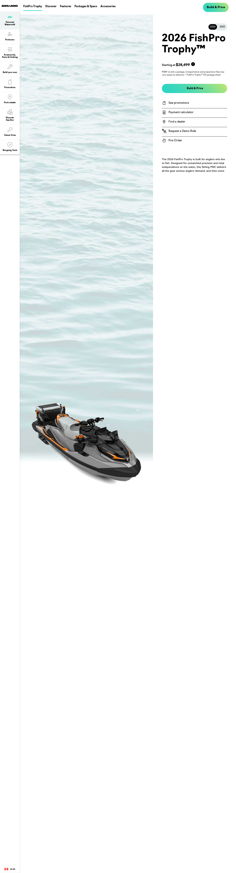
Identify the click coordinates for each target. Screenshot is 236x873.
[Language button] (10, 869)
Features (65, 6)
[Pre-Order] (194, 140)
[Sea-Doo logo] (9, 6)
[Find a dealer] (194, 122)
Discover (51, 6)
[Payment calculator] (194, 112)
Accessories (108, 6)
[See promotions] (194, 103)
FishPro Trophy (32, 6)
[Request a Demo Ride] (194, 131)
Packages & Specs (85, 6)
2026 (213, 27)
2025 (222, 27)
